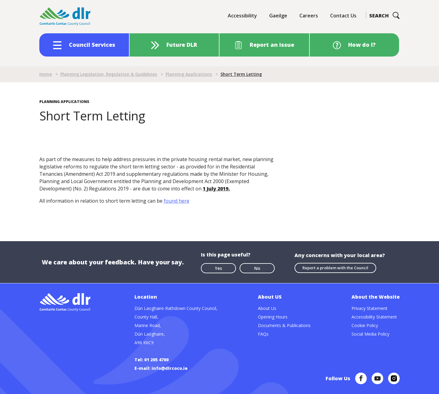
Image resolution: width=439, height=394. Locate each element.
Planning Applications (189, 74)
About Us (267, 308)
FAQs (263, 334)
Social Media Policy (370, 334)
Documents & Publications (284, 325)
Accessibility (242, 15)
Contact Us (343, 15)
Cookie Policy (365, 325)
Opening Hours (272, 317)
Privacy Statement (369, 308)
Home (45, 74)
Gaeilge (278, 15)
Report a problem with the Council (335, 268)
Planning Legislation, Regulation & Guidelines (108, 74)
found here (176, 200)
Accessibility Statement (374, 317)
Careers (308, 15)
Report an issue (272, 44)
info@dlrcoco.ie (169, 368)
